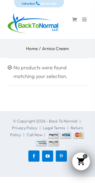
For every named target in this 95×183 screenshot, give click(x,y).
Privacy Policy (24, 127)
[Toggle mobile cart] (74, 19)
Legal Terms (54, 127)
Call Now (35, 134)
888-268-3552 (48, 3)
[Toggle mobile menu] (84, 19)
